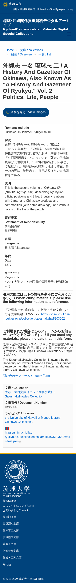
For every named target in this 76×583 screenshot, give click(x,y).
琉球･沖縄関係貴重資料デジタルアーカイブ (36, 23)
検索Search (10, 500)
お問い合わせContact (15, 510)
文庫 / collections (31, 50)
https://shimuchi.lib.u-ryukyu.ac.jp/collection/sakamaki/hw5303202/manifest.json (37, 437)
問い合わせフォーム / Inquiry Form (26, 375)
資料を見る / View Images (28, 112)
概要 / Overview (21, 54)
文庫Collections (12, 496)
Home (10, 50)
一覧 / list (44, 54)
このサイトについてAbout (18, 505)
